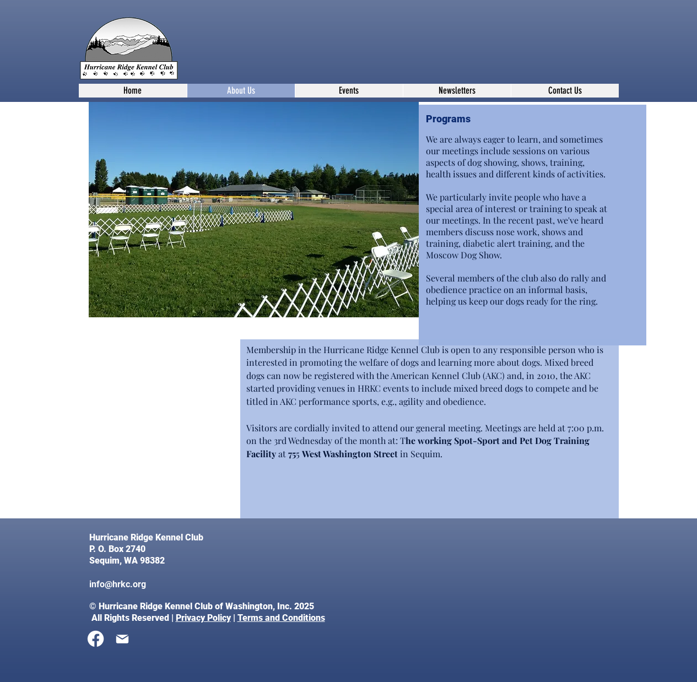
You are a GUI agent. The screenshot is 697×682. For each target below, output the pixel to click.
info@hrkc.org (117, 584)
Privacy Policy (203, 618)
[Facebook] (95, 638)
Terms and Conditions (281, 618)
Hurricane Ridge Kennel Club (147, 537)
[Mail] (122, 639)
